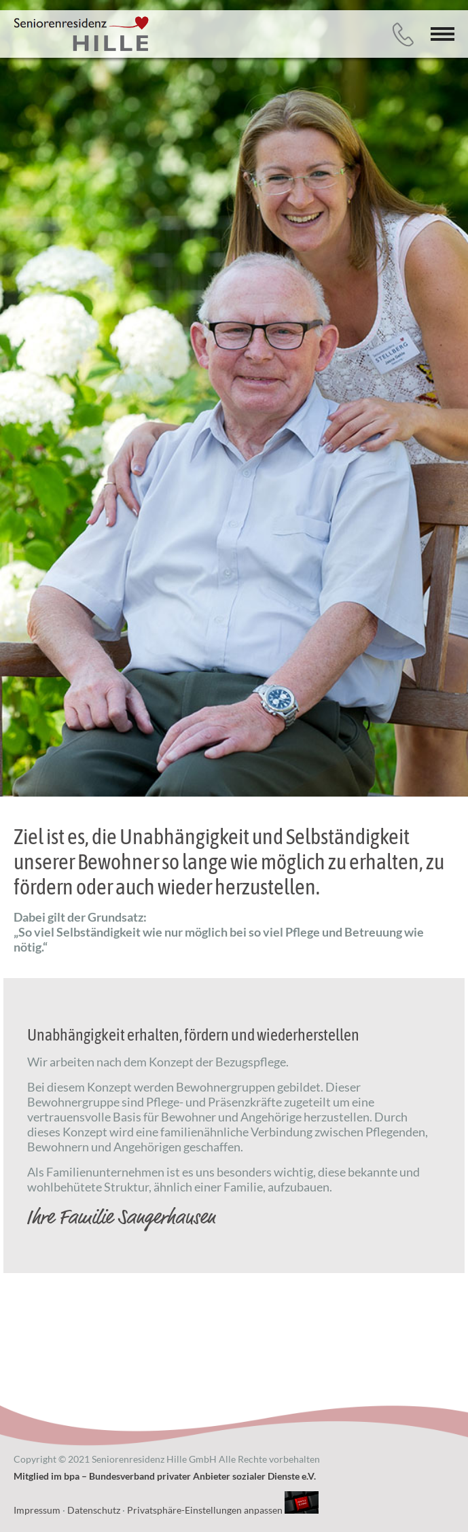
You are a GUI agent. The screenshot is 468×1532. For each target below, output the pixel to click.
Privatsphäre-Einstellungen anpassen (205, 1510)
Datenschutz (93, 1510)
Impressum (37, 1510)
